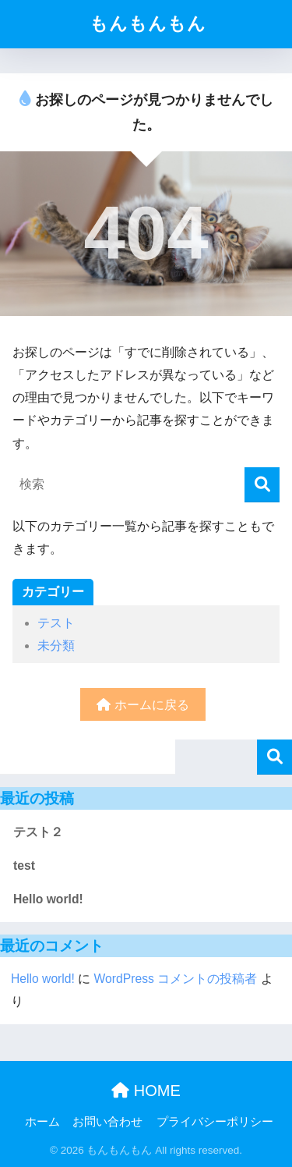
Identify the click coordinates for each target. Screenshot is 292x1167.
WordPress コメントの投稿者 (176, 978)
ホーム (42, 1122)
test (24, 865)
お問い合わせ (107, 1122)
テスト (56, 623)
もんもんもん (148, 24)
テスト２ (38, 832)
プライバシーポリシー (215, 1122)
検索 (274, 757)
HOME (146, 1090)
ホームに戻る (142, 704)
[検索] (262, 484)
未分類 (56, 645)
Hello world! (48, 899)
